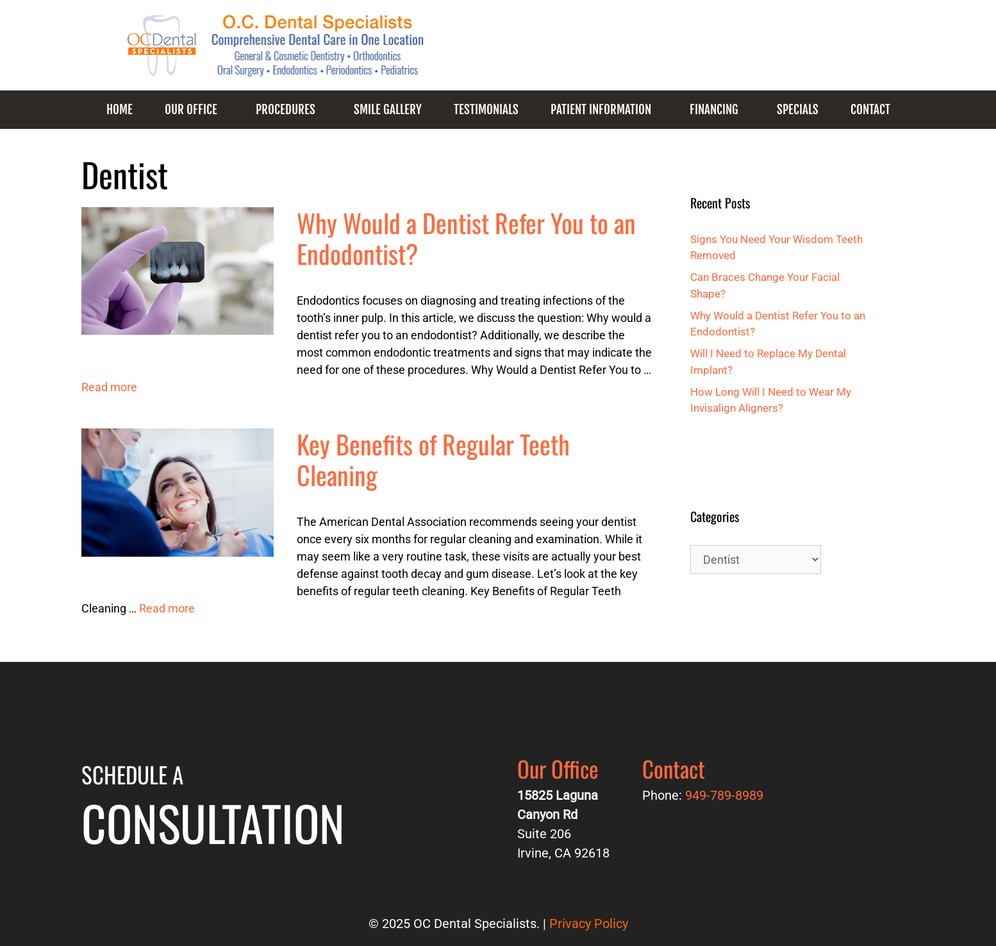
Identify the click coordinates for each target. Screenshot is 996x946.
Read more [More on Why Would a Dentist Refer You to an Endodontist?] (109, 387)
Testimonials (486, 109)
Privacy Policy (588, 923)
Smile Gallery (388, 109)
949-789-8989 (652, 51)
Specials (797, 109)
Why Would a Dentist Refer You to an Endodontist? (466, 238)
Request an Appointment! (792, 51)
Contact (870, 109)
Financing (714, 109)
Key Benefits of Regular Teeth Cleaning (433, 459)
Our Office (191, 109)
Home (119, 109)
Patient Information (601, 109)
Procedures (285, 109)
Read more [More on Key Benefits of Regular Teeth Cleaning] (167, 608)
